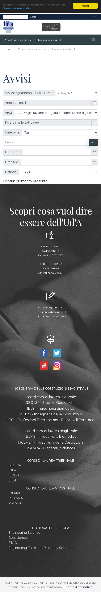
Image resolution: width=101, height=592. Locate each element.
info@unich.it (54, 307)
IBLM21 (14, 493)
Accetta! (85, 5)
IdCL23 (13, 475)
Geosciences (18, 537)
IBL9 (12, 470)
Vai (93, 142)
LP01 (12, 480)
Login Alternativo (79, 587)
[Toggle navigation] (94, 16)
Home (10, 49)
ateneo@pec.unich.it (53, 311)
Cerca (33, 16)
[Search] (15, 17)
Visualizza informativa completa (16, 8)
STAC (12, 542)
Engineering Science (24, 532)
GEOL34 (14, 465)
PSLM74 (14, 503)
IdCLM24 (15, 498)
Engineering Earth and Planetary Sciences (40, 547)
